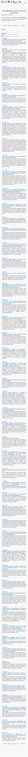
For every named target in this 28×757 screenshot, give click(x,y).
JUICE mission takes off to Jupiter (10, 438)
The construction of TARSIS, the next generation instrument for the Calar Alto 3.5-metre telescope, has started (14, 735)
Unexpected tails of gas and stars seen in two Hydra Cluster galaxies (14, 593)
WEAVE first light (6, 663)
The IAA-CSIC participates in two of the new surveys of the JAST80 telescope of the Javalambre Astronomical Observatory (14, 627)
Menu (26, 3)
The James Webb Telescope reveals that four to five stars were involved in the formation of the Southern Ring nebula (14, 650)
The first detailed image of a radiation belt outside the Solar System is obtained (14, 260)
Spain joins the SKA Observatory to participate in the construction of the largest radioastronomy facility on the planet (14, 453)
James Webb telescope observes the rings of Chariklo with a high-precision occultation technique (14, 609)
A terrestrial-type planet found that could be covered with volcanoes (14, 409)
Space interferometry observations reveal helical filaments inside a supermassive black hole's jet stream (14, 206)
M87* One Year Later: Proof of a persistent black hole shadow (14, 50)
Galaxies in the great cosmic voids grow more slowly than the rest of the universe (14, 334)
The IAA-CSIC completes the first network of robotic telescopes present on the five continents (14, 568)
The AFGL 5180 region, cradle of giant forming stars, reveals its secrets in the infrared (14, 40)
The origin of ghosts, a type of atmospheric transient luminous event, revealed (14, 107)
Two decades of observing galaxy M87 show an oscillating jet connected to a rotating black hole (14, 230)
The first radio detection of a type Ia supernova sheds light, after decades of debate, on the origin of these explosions (14, 394)
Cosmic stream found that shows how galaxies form (14, 470)
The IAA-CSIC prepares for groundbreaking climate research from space (14, 157)
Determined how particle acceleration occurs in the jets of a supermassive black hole (14, 696)
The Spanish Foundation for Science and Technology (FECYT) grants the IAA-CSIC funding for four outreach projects (14, 364)
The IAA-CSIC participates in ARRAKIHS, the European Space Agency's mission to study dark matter (14, 723)
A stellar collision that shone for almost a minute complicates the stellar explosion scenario (14, 674)
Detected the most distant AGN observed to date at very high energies (14, 96)
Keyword (3, 29)
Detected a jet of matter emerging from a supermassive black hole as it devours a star (14, 686)
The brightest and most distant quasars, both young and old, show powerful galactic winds (14, 521)
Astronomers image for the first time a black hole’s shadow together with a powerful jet (14, 423)
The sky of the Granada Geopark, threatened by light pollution (14, 380)
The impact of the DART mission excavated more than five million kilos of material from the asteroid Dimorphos (14, 533)
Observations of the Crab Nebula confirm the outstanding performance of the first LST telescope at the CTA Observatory (14, 286)
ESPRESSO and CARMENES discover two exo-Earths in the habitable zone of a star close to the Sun (14, 639)
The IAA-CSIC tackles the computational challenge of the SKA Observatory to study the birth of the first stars (14, 173)
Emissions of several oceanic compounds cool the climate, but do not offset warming (14, 318)
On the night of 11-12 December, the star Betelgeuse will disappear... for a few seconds (14, 124)
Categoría (3, 33)
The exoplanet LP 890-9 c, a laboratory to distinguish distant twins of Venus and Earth (14, 350)
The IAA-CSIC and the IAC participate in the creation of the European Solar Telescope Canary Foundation (14, 302)
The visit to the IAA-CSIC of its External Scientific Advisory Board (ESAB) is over (14, 494)
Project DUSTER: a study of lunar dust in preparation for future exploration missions (14, 68)
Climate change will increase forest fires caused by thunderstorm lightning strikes (14, 507)
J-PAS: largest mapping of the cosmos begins (13, 218)
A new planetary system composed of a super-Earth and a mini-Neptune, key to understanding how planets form (14, 484)
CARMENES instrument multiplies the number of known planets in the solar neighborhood (14, 551)
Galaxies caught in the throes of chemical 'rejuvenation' (14, 84)
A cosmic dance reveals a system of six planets (13, 140)
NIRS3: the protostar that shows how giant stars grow (14, 274)
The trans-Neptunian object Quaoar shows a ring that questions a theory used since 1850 (14, 582)
